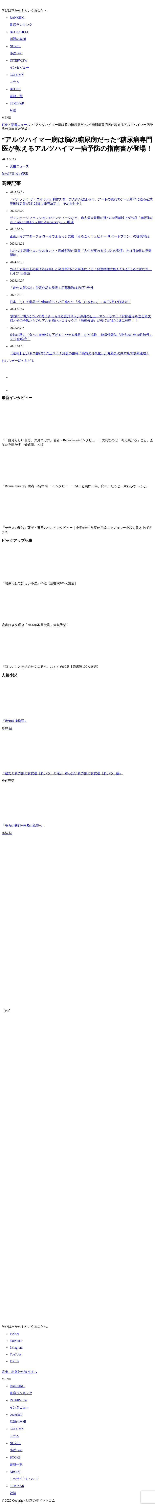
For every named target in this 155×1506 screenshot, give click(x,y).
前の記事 (8, 173)
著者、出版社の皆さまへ (19, 1372)
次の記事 (21, 173)
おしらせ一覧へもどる (18, 360)
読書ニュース (19, 166)
